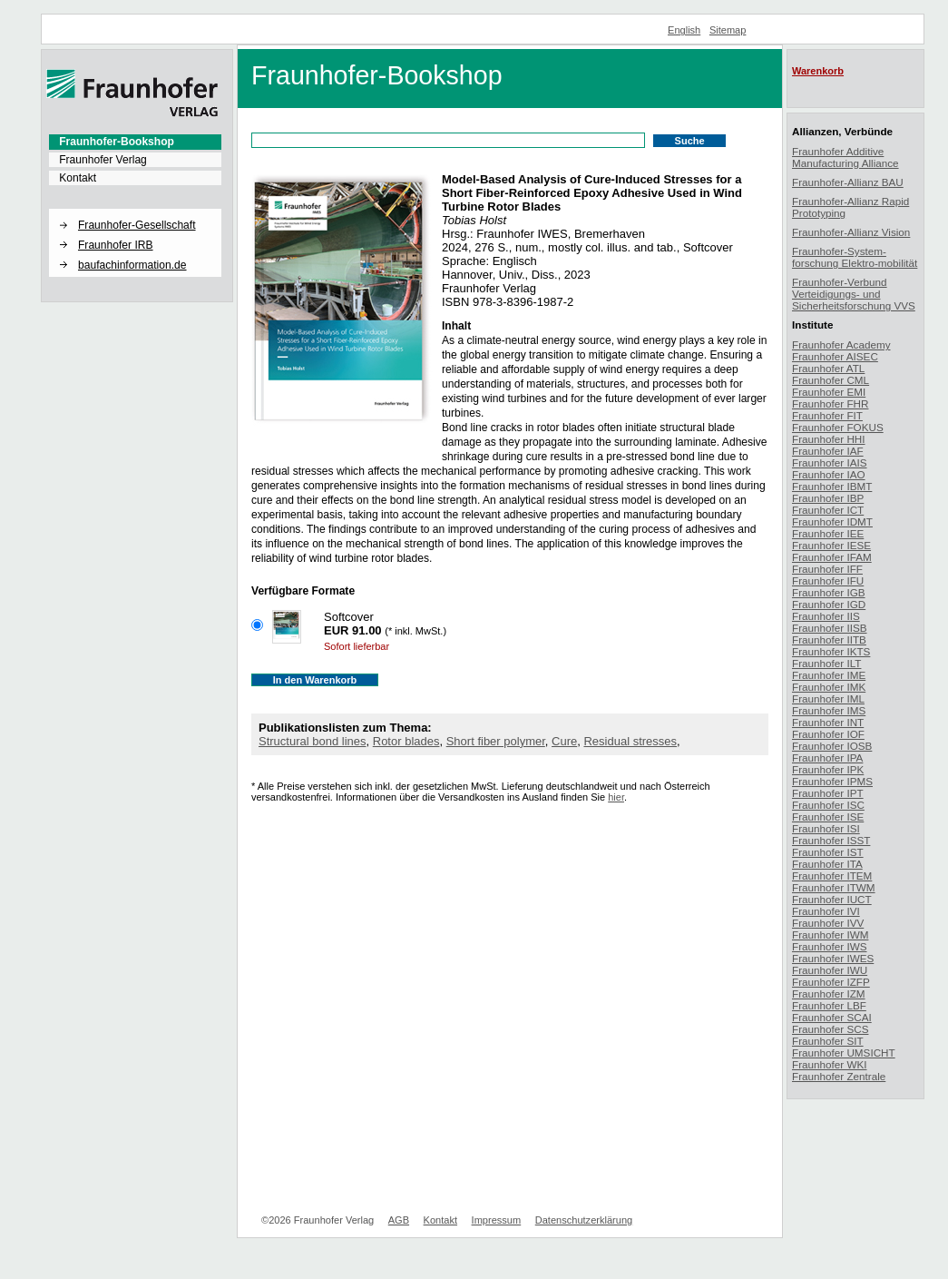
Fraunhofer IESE (831, 545)
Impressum (497, 1220)
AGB (398, 1220)
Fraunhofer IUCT (832, 899)
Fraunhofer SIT (828, 1041)
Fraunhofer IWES (833, 958)
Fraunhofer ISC (828, 805)
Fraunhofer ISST (831, 840)
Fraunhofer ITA (827, 864)
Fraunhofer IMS (828, 710)
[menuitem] (135, 141)
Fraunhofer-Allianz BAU (848, 182)
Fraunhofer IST (828, 852)
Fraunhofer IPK (828, 769)
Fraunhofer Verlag (103, 159)
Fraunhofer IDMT (832, 521)
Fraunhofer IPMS (832, 781)
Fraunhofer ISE (828, 816)
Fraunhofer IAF (828, 451)
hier (616, 797)
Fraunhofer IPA (827, 757)
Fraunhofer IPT (828, 793)
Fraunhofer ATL (828, 368)
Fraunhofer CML (830, 380)
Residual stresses (630, 741)
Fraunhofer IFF (827, 569)
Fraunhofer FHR (830, 403)
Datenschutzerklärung (583, 1220)
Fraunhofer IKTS (831, 651)
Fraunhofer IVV (828, 923)
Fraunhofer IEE (828, 533)
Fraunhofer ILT (826, 663)
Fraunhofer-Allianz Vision (851, 232)
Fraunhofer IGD (828, 604)
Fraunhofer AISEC (835, 356)
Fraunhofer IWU (829, 970)
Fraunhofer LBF (829, 1005)
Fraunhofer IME (828, 675)
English (684, 30)
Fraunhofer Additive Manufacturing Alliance (845, 157)
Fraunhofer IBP (828, 498)
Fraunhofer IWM (830, 934)
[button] (135, 210)
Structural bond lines (312, 741)
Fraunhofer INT (828, 722)
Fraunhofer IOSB (832, 746)
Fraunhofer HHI (828, 439)
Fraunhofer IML (828, 698)
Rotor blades (406, 741)
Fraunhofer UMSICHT (843, 1052)
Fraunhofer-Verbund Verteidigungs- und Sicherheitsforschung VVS (853, 293)
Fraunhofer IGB (828, 592)
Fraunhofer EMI (828, 392)
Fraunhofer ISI (826, 828)
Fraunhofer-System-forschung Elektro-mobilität (854, 257)
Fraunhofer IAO (828, 474)
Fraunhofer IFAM (832, 557)
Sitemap (728, 30)
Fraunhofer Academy (841, 344)
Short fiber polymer (495, 741)
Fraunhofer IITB (829, 639)
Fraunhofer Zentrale (838, 1076)
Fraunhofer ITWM (833, 887)
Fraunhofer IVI (826, 911)
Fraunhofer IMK (828, 687)
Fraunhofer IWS (829, 946)
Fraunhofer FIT (827, 415)
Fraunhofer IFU (828, 580)
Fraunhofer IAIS (829, 462)
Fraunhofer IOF (828, 734)
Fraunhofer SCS (830, 1029)
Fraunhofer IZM (828, 993)
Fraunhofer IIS (826, 616)
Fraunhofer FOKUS (838, 427)
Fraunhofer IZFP (831, 982)
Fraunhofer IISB (829, 628)
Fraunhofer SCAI (832, 1017)
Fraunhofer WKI (829, 1064)
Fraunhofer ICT (828, 510)
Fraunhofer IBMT (832, 486)
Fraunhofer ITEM (832, 875)
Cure (564, 741)
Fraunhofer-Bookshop (116, 141)
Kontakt (77, 178)
